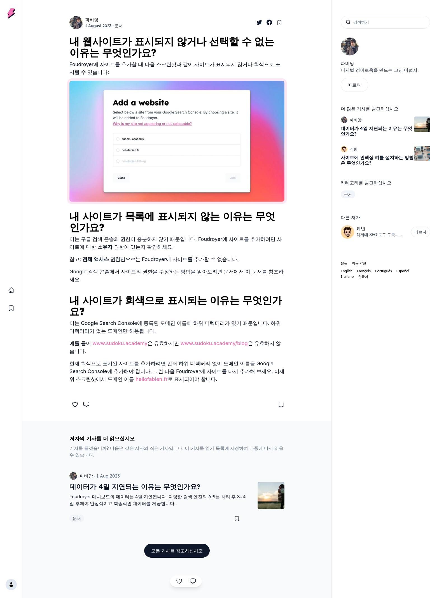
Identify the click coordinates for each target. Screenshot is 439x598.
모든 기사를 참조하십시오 (177, 550)
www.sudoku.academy (120, 343)
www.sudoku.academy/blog (214, 343)
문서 (119, 25)
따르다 (354, 85)
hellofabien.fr (151, 379)
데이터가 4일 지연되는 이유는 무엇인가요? (376, 131)
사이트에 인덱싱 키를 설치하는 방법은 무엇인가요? (377, 160)
